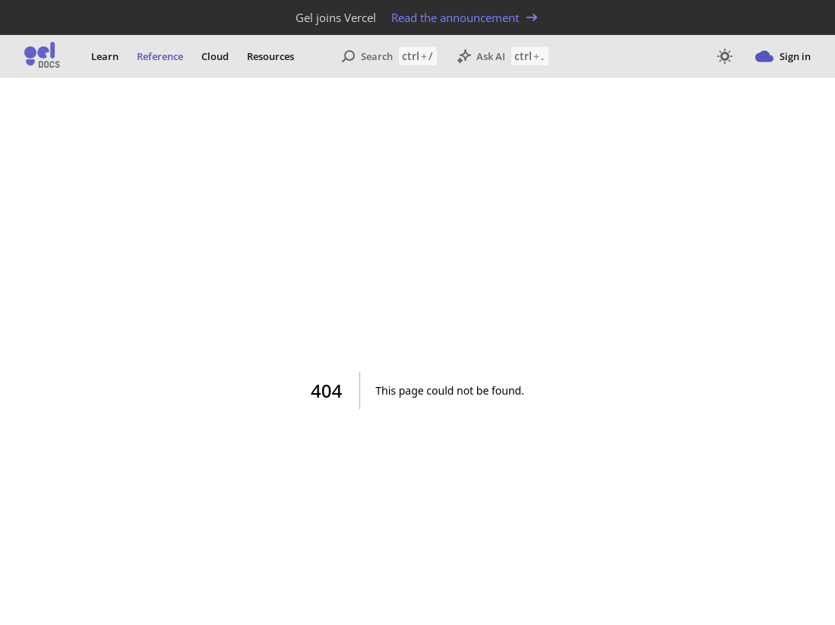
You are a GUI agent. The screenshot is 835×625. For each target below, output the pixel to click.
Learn (105, 56)
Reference (160, 56)
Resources (270, 56)
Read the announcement (465, 17)
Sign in (783, 56)
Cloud (215, 56)
